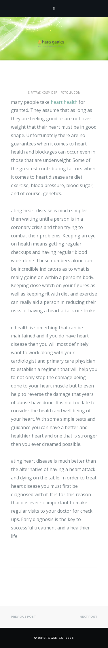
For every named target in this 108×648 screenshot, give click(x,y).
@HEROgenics (50, 637)
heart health (64, 102)
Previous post (23, 616)
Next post (88, 616)
